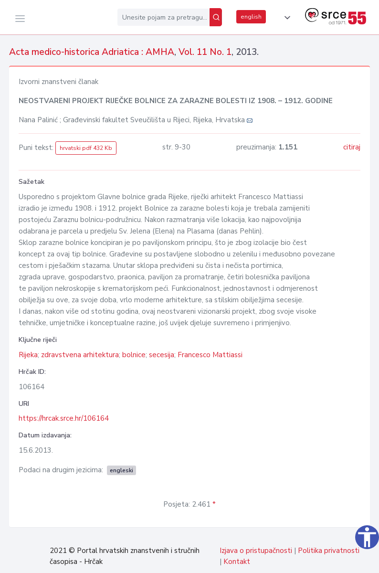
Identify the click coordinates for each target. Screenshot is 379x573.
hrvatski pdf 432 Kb (86, 148)
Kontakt (236, 561)
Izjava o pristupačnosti (256, 550)
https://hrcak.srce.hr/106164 (64, 418)
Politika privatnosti (328, 550)
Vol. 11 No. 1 (205, 52)
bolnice (134, 355)
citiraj (351, 147)
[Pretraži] (216, 17)
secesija (161, 355)
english (251, 17)
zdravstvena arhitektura (80, 355)
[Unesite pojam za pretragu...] (163, 17)
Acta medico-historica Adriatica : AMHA (91, 52)
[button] (285, 17)
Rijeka (28, 355)
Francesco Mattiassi (210, 355)
